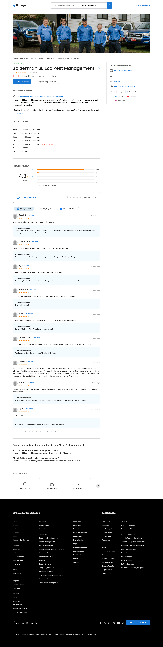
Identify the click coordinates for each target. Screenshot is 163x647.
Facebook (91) (66, 208)
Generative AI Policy (73, 634)
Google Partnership (20, 608)
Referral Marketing (46, 556)
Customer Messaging (47, 553)
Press (104, 547)
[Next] (98, 486)
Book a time (106, 536)
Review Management (47, 541)
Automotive (78, 525)
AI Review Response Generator (132, 541)
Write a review (143, 5)
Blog (103, 543)
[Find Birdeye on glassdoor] (123, 622)
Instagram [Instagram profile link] (120, 101)
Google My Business (46, 567)
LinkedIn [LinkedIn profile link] (119, 96)
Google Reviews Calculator (131, 538)
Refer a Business (127, 564)
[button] (55, 431)
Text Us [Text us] (117, 76)
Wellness (76, 562)
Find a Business (127, 553)
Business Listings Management (51, 575)
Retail (75, 558)
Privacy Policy (34, 634)
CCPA (62, 634)
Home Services (37, 58)
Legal (75, 543)
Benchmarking (18, 584)
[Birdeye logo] (20, 5)
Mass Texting (18, 560)
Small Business (44, 525)
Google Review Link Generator (132, 545)
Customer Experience (47, 579)
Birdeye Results (108, 566)
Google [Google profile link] (119, 92)
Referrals (16, 532)
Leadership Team (108, 529)
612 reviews (32, 72)
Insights (16, 580)
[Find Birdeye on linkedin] (109, 622)
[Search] (109, 5)
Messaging (17, 573)
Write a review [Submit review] (22, 81)
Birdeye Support (127, 560)
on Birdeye (30, 215)
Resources (106, 540)
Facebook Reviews (46, 571)
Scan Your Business (128, 549)
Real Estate (77, 555)
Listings (15, 525)
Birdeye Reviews (108, 562)
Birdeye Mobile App (20, 612)
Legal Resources (108, 569)
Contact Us (106, 573)
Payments (16, 564)
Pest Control (53, 76)
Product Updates (108, 551)
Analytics (16, 601)
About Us (105, 525)
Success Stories (108, 558)
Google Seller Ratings (21, 540)
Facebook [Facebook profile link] (131, 92)
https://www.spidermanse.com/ (127, 86)
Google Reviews (45, 564)
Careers (105, 555)
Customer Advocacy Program (132, 567)
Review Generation (46, 545)
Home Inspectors (47, 96)
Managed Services (128, 525)
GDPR (51, 634)
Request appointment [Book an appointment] (46, 81)
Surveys (16, 577)
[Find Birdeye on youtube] (118, 622)
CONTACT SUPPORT (138, 622)
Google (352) (45, 208)
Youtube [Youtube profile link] (131, 96)
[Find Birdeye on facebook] (101, 622)
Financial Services (80, 532)
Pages (15, 536)
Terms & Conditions (20, 634)
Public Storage (78, 551)
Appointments (18, 556)
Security (44, 634)
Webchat (16, 549)
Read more (18, 113)
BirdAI (15, 597)
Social (15, 553)
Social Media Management (49, 582)
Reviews (16, 529)
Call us (117, 81)
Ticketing (16, 588)
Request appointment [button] (123, 70)
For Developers (126, 556)
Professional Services (129, 529)
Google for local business (48, 538)
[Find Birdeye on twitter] (105, 622)
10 (51, 431)
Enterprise (43, 529)
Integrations (17, 604)
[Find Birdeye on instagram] (114, 622)
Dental (76, 529)
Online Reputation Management (51, 549)
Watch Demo (107, 532)
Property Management (82, 547)
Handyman (50, 58)
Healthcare (77, 536)
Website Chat (44, 560)
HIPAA (56, 634)
